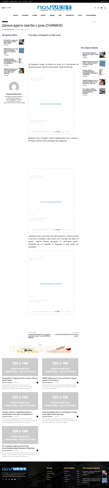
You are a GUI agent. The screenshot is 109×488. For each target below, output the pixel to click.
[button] (105, 8)
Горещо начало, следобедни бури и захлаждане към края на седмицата (11, 61)
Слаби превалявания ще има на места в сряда (66, 335)
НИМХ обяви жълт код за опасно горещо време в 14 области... (59, 379)
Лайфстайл (5, 21)
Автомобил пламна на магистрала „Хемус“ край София (11, 41)
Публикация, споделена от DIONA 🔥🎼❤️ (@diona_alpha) (51, 131)
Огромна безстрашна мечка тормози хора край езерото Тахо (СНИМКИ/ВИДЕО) (39, 336)
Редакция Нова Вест (9, 29)
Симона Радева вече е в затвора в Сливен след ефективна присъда (11, 71)
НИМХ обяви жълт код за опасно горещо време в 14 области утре (11, 51)
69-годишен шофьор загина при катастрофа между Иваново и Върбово (18, 447)
